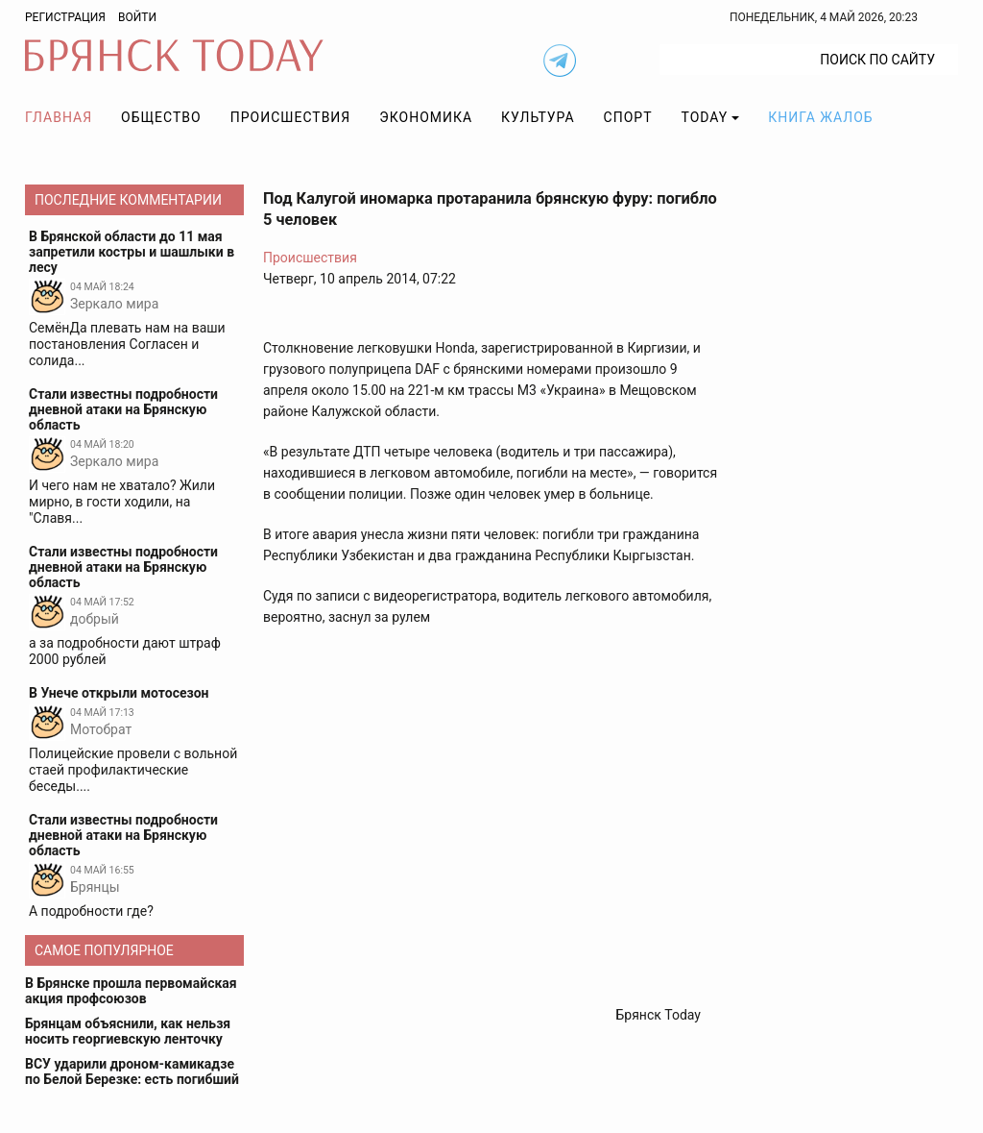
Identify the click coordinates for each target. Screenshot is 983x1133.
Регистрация (65, 17)
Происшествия (290, 117)
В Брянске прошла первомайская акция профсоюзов (131, 990)
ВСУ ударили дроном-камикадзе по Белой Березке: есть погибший (132, 1071)
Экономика (425, 117)
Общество (161, 117)
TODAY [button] (705, 117)
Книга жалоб (820, 117)
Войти (137, 17)
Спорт (628, 117)
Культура (537, 117)
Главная (58, 117)
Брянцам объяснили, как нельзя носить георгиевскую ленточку (127, 1031)
